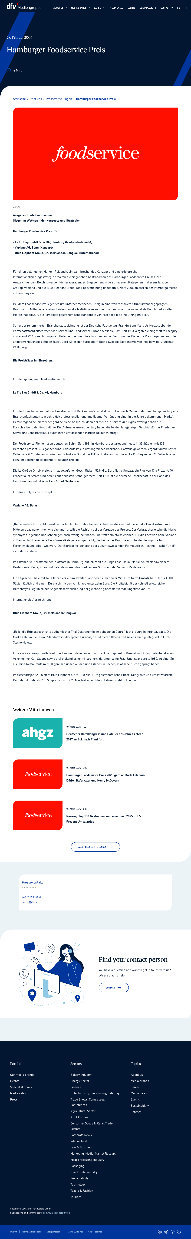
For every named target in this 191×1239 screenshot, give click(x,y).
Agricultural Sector (83, 1111)
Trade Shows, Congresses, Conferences (87, 1102)
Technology (78, 1184)
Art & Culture (79, 1117)
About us (137, 1075)
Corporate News (81, 1135)
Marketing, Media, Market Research (93, 1153)
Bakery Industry (81, 1075)
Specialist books (21, 1087)
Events (14, 1081)
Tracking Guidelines (74, 1231)
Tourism (75, 1197)
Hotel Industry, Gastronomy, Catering (94, 1093)
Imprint (13, 1231)
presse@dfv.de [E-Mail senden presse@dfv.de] (29, 902)
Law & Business (81, 1147)
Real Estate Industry (83, 1172)
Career (135, 1087)
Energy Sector (79, 1081)
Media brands (140, 1081)
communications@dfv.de (56, 1213)
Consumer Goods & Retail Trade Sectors (91, 1126)
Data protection (53, 1231)
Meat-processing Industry (87, 1160)
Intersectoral (78, 1141)
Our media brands (22, 1075)
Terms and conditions (31, 1231)
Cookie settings (95, 1231)
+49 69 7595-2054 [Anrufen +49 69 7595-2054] (31, 897)
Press (14, 1099)
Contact (136, 1112)
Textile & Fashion (81, 1191)
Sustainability (79, 1178)
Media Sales (139, 1093)
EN (178, 7)
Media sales (18, 1093)
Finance (75, 1087)
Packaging (77, 1166)
